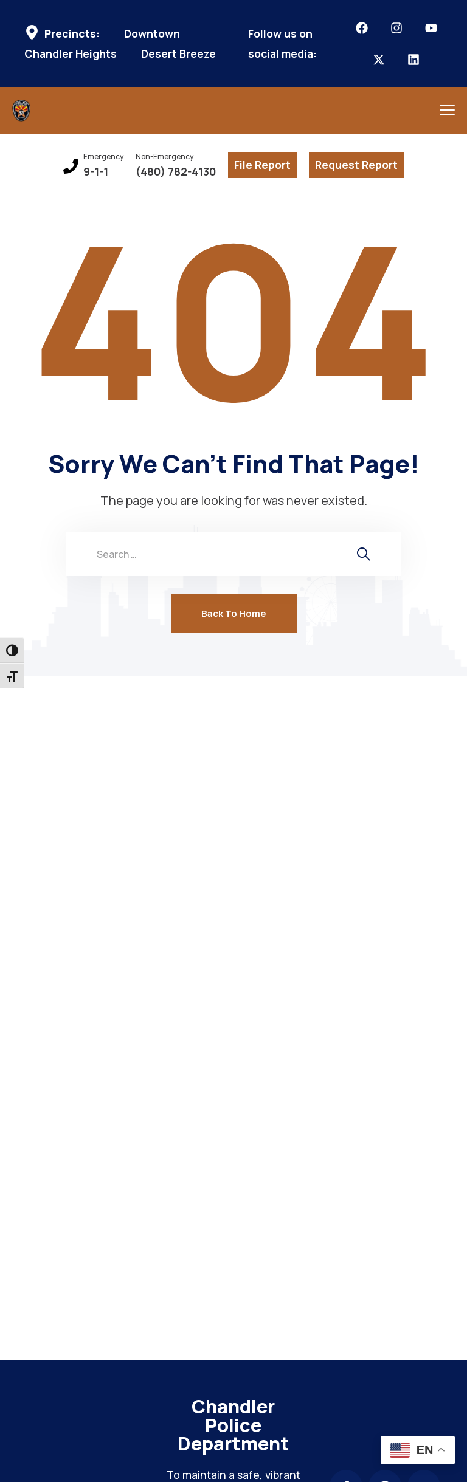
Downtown (152, 34)
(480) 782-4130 (176, 172)
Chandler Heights (70, 54)
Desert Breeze (178, 54)
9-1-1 (95, 172)
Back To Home (233, 613)
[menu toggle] (447, 109)
